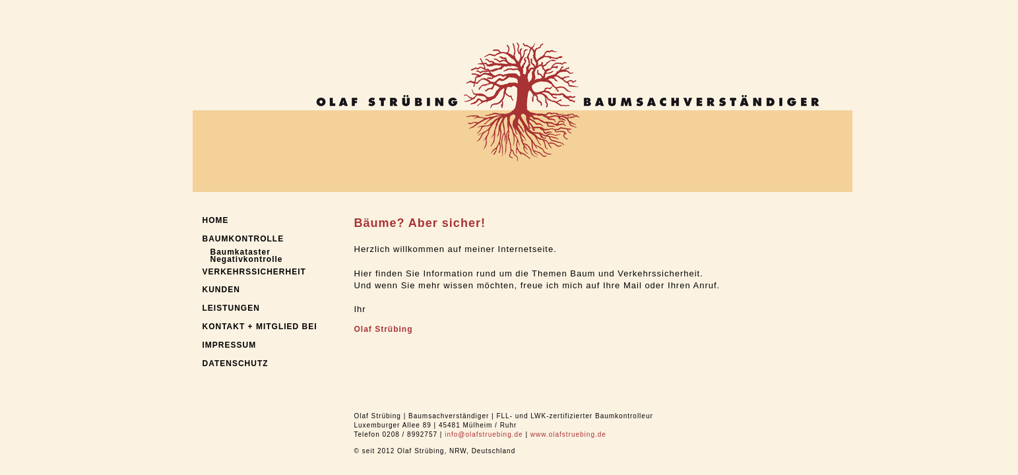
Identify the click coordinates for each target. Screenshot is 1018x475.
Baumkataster (240, 252)
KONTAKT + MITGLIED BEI (260, 326)
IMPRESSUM (230, 345)
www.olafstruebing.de (568, 434)
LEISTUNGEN (231, 308)
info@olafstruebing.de (484, 434)
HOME (216, 220)
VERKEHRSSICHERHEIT (254, 271)
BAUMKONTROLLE (243, 238)
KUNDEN (221, 289)
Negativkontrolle (246, 259)
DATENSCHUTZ (236, 363)
